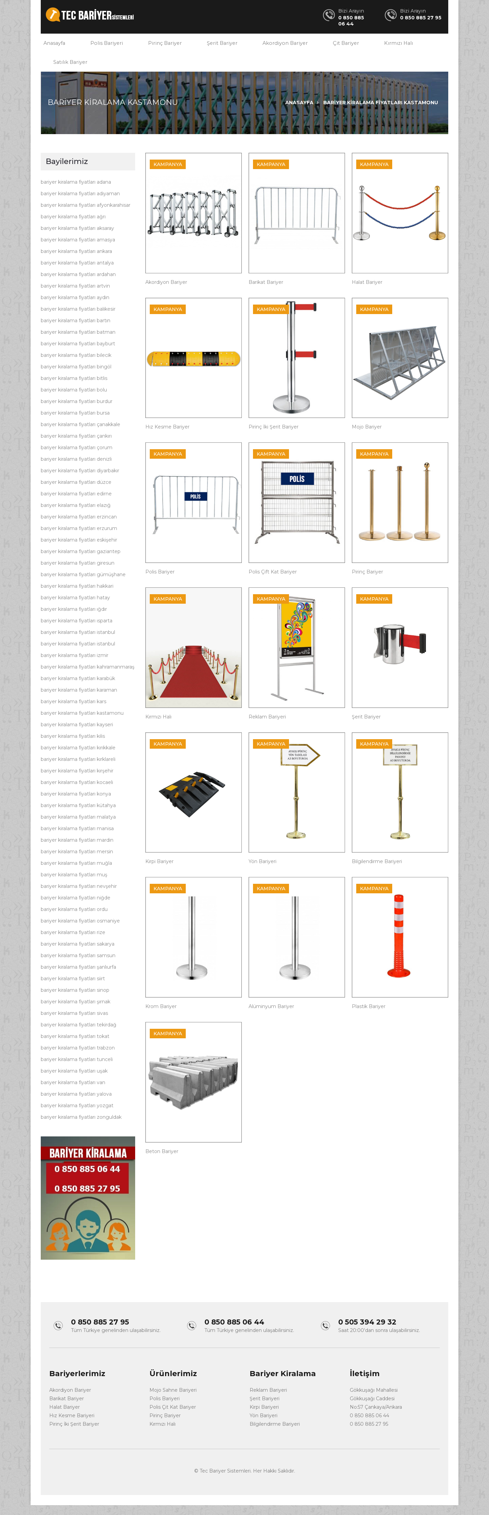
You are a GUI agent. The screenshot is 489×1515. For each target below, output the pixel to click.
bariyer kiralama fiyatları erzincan (79, 528)
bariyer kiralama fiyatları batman (78, 343)
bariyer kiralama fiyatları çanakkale (80, 435)
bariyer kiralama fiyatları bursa (75, 424)
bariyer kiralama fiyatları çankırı (76, 447)
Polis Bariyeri (100, 45)
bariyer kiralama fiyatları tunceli (77, 1070)
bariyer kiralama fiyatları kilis (73, 747)
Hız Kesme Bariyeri (71, 1425)
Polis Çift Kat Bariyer (273, 583)
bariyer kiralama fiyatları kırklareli (78, 770)
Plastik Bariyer (368, 1017)
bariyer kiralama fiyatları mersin (77, 862)
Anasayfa (52, 45)
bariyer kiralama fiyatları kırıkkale (78, 758)
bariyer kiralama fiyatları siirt (73, 989)
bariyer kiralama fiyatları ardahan (78, 285)
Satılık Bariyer (68, 70)
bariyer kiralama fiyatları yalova (76, 1105)
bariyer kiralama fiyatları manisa (77, 839)
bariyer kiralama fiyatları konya (76, 805)
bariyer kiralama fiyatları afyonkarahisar (85, 216)
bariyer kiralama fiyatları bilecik (76, 366)
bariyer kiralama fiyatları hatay (75, 608)
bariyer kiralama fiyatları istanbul (78, 643)
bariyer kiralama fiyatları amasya (78, 251)
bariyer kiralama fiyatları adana (76, 193)
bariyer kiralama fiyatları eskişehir (79, 551)
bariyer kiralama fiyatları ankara (76, 262)
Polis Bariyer (160, 583)
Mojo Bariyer (367, 438)
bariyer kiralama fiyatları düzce (76, 493)
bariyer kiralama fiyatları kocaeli (77, 793)
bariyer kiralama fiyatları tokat (75, 1047)
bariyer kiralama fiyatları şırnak (75, 1012)
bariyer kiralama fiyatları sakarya (77, 955)
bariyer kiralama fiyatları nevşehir (79, 897)
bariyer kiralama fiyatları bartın (75, 331)
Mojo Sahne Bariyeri (173, 1400)
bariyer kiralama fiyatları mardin (77, 851)
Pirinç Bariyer (154, 45)
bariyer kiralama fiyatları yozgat (77, 1116)
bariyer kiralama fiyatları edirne (76, 504)
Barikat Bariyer (266, 293)
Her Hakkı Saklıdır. (274, 1481)
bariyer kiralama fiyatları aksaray (77, 239)
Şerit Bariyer (207, 45)
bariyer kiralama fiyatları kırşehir (77, 782)
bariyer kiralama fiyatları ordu (74, 920)
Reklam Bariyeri (267, 728)
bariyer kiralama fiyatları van (73, 1093)
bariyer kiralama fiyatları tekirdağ (78, 1036)
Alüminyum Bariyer (271, 1017)
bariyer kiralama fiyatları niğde (75, 909)
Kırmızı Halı (370, 45)
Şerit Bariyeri (264, 1408)
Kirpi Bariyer (159, 872)
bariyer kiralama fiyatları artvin (75, 297)
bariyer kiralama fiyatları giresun (77, 574)
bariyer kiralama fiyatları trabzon (78, 1059)
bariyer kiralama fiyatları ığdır (74, 620)
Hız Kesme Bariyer (167, 438)
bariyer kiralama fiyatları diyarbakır (80, 481)
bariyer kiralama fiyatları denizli (76, 470)
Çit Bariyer (322, 45)
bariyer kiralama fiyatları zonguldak (81, 1128)
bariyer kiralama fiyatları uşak (74, 1082)
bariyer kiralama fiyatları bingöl (76, 378)
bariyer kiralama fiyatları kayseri (77, 735)
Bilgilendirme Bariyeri (377, 872)
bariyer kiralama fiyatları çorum (76, 458)
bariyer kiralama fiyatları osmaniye (80, 932)
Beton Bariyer (161, 1162)
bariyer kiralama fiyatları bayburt (78, 354)
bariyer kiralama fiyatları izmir (74, 666)
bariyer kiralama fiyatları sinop (75, 1001)
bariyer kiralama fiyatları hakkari (77, 597)
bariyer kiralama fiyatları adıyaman (80, 204)
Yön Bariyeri (262, 872)
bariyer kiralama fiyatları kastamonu (82, 724)
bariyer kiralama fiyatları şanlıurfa (78, 978)
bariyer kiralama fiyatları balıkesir (78, 320)
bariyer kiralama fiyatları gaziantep (81, 562)
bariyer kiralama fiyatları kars (73, 712)
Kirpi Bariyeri (264, 1417)
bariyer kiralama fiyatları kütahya (78, 816)
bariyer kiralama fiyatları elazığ (76, 516)
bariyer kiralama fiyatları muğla (76, 874)
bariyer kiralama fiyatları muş (74, 885)
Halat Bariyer (367, 293)
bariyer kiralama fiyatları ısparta (76, 631)
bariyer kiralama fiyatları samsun (78, 966)
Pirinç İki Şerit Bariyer (273, 438)
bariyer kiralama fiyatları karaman (79, 701)
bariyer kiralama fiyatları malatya (78, 828)
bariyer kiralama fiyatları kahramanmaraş (87, 678)
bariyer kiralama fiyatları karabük (78, 689)
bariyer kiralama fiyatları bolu (74, 401)
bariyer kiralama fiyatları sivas (74, 1024)
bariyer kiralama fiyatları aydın (75, 308)
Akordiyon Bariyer (266, 45)
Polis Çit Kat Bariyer (172, 1417)
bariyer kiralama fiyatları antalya (77, 274)
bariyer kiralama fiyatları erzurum (79, 539)
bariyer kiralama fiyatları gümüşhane (83, 585)
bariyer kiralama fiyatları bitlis (74, 389)
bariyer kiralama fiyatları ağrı (73, 227)
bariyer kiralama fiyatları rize (73, 943)
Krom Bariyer (161, 1017)
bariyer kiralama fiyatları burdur (76, 412)
